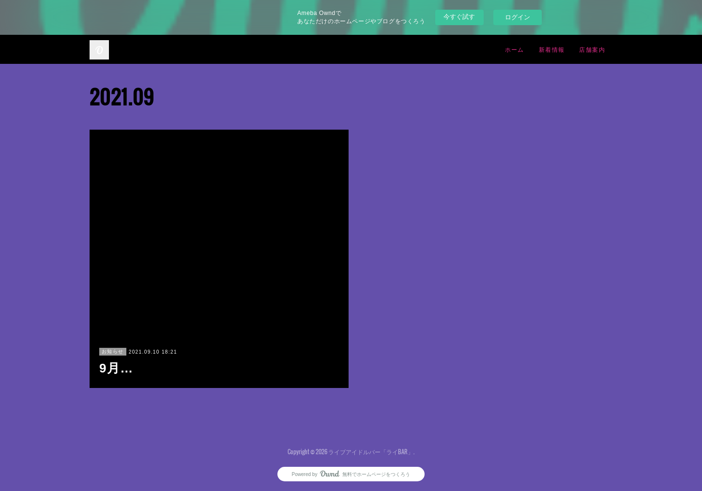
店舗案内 (592, 49)
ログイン (517, 17)
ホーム (514, 49)
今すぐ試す (459, 16)
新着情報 (552, 49)
